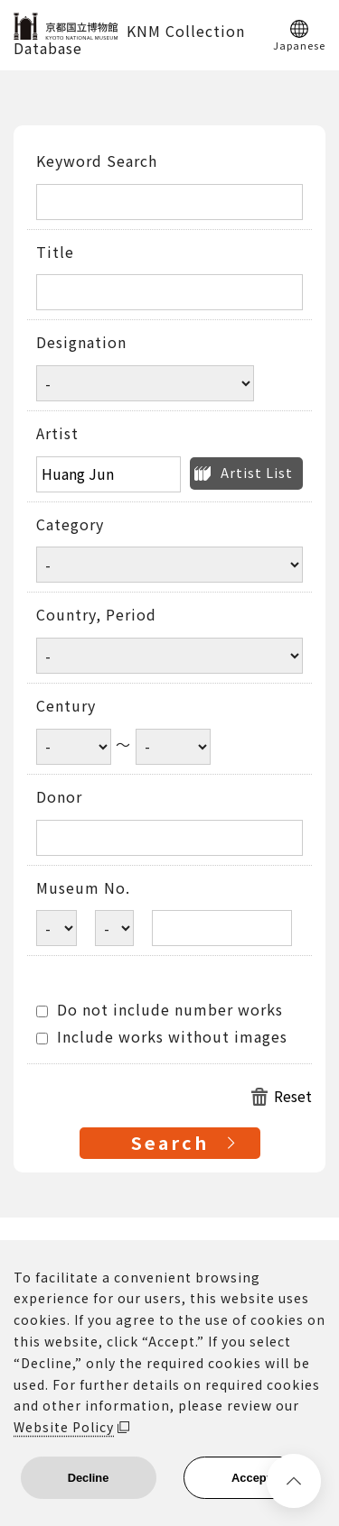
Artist (57, 434)
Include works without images (161, 1037)
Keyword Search (96, 161)
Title (55, 253)
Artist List (257, 472)
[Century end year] (173, 747)
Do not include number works (159, 1010)
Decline (88, 1478)
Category (70, 525)
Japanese (299, 44)
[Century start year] (73, 747)
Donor (59, 797)
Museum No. (83, 888)
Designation (81, 343)
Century (66, 706)
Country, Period (96, 615)
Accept (250, 1478)
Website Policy (64, 1427)
